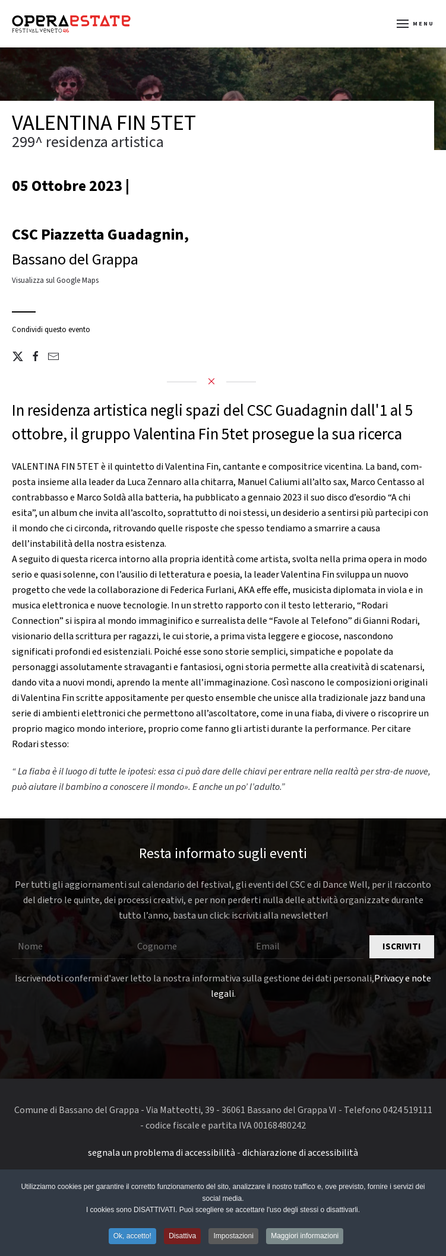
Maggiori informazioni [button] (305, 1236)
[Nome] (68, 947)
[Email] (306, 947)
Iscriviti (401, 947)
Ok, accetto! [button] (132, 1236)
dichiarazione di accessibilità (300, 1152)
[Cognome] (188, 947)
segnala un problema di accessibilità (161, 1152)
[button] (416, 23)
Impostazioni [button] (233, 1236)
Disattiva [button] (182, 1236)
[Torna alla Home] (71, 23)
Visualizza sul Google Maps (55, 280)
